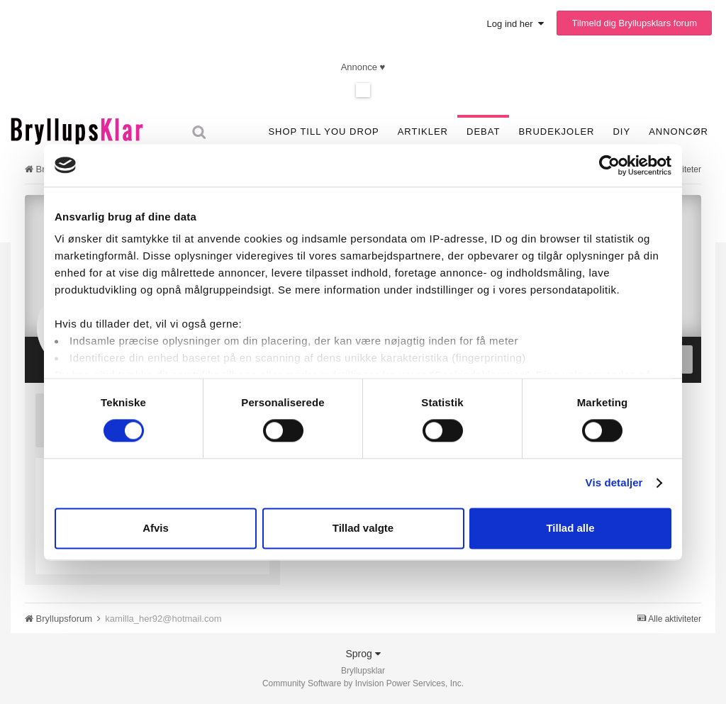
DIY (621, 131)
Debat (483, 131)
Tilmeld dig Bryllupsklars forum (634, 23)
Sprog (362, 653)
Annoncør (678, 131)
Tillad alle (570, 528)
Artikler (423, 131)
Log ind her (515, 23)
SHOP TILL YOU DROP (323, 131)
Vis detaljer (614, 483)
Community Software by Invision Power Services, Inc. (363, 683)
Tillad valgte (363, 528)
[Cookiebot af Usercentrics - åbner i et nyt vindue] (609, 165)
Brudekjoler (556, 131)
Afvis (156, 528)
